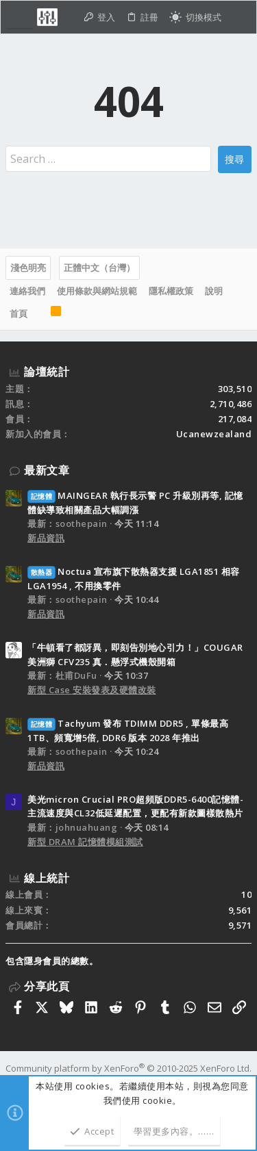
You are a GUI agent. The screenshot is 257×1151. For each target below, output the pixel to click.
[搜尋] (239, 17)
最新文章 (46, 470)
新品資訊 (45, 538)
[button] (20, 17)
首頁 (18, 313)
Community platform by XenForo (128, 1068)
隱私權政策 (171, 291)
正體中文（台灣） (99, 267)
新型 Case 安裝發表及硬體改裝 (91, 690)
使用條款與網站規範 (97, 291)
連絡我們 (27, 291)
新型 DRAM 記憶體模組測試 (85, 842)
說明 (214, 291)
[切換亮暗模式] (195, 17)
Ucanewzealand (214, 434)
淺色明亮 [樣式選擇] (28, 267)
